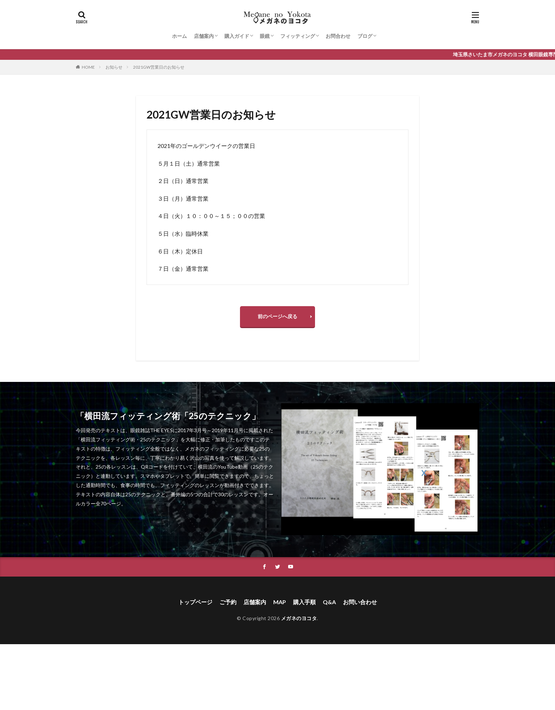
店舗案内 (204, 36)
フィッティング (297, 36)
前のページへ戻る (277, 316)
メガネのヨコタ (299, 618)
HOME (88, 67)
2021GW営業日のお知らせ (158, 67)
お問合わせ (338, 36)
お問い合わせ (360, 602)
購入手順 (304, 602)
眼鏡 (265, 36)
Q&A (329, 602)
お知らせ (113, 67)
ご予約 (227, 602)
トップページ (195, 602)
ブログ (364, 36)
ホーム (179, 36)
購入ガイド (236, 36)
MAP (279, 602)
